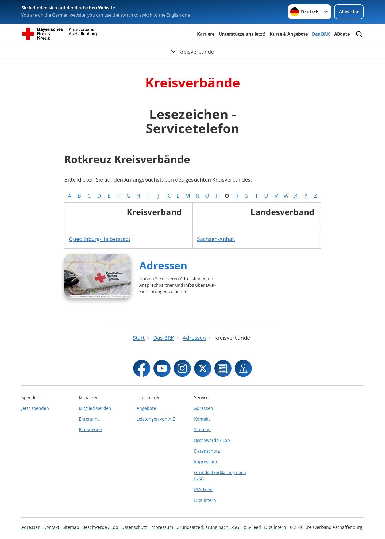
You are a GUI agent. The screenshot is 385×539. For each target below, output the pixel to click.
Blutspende (90, 430)
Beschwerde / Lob (212, 440)
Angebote (146, 408)
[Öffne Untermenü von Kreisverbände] (192, 51)
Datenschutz (207, 451)
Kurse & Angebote (289, 34)
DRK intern (205, 500)
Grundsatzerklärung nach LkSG (220, 475)
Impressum (205, 462)
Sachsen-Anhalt (216, 239)
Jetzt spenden (35, 408)
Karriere (205, 34)
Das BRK (321, 34)
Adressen (163, 265)
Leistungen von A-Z (156, 419)
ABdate (342, 34)
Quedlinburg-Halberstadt (99, 239)
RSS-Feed (203, 489)
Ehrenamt (89, 419)
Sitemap (202, 430)
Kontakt (202, 419)
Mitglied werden (95, 408)
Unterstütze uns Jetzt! (242, 34)
